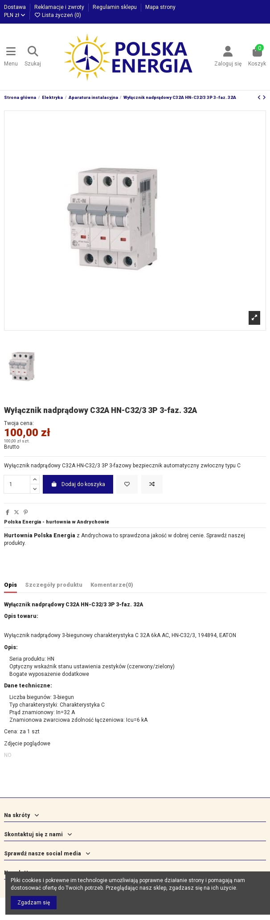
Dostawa (15, 7)
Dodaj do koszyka (78, 484)
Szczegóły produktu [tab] (53, 584)
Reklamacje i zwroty (60, 7)
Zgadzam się (33, 903)
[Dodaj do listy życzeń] (127, 484)
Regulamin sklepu (115, 7)
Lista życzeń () (57, 15)
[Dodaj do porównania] (152, 484)
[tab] (111, 586)
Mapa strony (160, 7)
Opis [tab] (10, 584)
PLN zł (14, 15)
